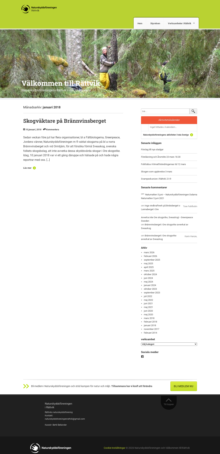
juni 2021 (148, 303)
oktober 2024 (150, 274)
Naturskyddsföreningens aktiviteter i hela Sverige (166, 135)
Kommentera (52, 129)
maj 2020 (148, 314)
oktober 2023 (150, 289)
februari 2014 (150, 332)
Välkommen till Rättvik (60, 83)
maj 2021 (148, 307)
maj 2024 (148, 281)
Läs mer (27, 168)
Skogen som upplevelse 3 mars (156, 171)
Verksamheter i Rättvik (179, 23)
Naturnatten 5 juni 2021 (152, 198)
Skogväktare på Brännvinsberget (64, 120)
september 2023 (152, 292)
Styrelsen (155, 23)
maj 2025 (148, 263)
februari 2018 (150, 321)
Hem (140, 23)
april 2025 (149, 267)
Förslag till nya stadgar (152, 149)
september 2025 (152, 259)
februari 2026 (150, 256)
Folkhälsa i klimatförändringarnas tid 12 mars (163, 164)
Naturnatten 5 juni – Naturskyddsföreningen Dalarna (171, 194)
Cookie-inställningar (114, 447)
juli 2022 (148, 296)
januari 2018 (150, 325)
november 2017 (151, 329)
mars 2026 (149, 252)
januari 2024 (150, 285)
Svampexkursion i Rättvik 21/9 (156, 178)
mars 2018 (149, 318)
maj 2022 (148, 300)
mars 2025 (149, 270)
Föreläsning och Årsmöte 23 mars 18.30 (160, 157)
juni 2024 (148, 278)
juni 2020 (148, 311)
